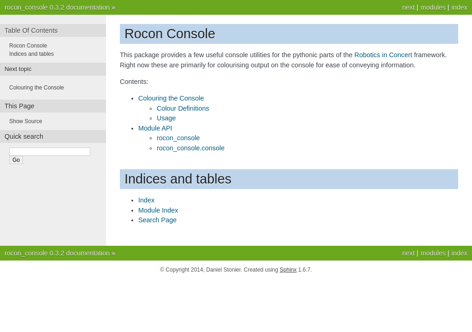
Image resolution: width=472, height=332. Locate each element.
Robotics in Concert (383, 55)
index (459, 7)
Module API (155, 128)
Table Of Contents (31, 30)
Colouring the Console (171, 98)
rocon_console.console (190, 148)
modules (432, 7)
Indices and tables (31, 54)
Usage (166, 118)
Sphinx (288, 270)
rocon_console (178, 138)
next (408, 7)
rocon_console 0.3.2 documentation (57, 7)
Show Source (25, 121)
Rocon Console (28, 45)
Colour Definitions (183, 108)
